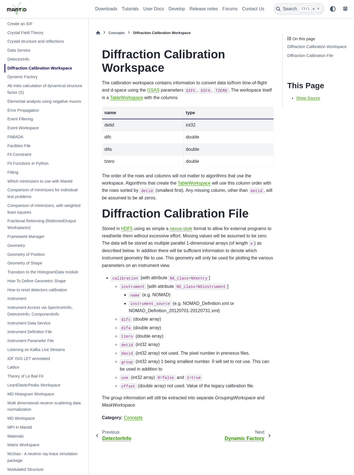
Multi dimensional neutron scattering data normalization (43, 406)
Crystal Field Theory (25, 32)
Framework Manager (25, 236)
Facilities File (18, 146)
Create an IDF (19, 24)
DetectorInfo (18, 59)
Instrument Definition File (29, 332)
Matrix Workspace (23, 445)
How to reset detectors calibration (37, 290)
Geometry (16, 245)
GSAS (153, 90)
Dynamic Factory (22, 77)
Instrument (16, 298)
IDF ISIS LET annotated (28, 358)
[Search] (299, 9)
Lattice (13, 367)
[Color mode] (332, 9)
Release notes (203, 8)
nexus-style (181, 228)
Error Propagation (23, 110)
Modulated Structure (25, 469)
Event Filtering (20, 119)
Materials (15, 436)
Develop (176, 8)
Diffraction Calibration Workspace (39, 68)
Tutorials (130, 8)
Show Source (308, 98)
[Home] (98, 33)
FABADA (15, 137)
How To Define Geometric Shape (36, 281)
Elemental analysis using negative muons (44, 101)
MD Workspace (21, 418)
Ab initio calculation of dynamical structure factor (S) (44, 89)
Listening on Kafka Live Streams (36, 349)
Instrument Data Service (28, 323)
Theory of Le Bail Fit (25, 376)
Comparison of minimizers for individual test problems (42, 193)
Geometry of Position (26, 254)
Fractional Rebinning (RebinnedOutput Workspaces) (41, 224)
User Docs (153, 8)
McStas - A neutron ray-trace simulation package (42, 457)
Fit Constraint (19, 154)
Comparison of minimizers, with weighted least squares (43, 208)
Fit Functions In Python (27, 163)
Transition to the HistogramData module (42, 272)
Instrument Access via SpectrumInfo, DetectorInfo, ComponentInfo (40, 310)
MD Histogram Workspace (30, 394)
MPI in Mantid (19, 427)
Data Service (18, 50)
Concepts (116, 33)
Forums (229, 8)
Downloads (106, 8)
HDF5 (127, 228)
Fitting (12, 172)
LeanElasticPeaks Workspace (33, 385)
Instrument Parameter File (30, 340)
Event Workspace (23, 128)
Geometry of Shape (24, 263)
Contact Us (253, 8)
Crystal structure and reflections (35, 41)
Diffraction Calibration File (310, 55)
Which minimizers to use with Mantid (39, 181)
